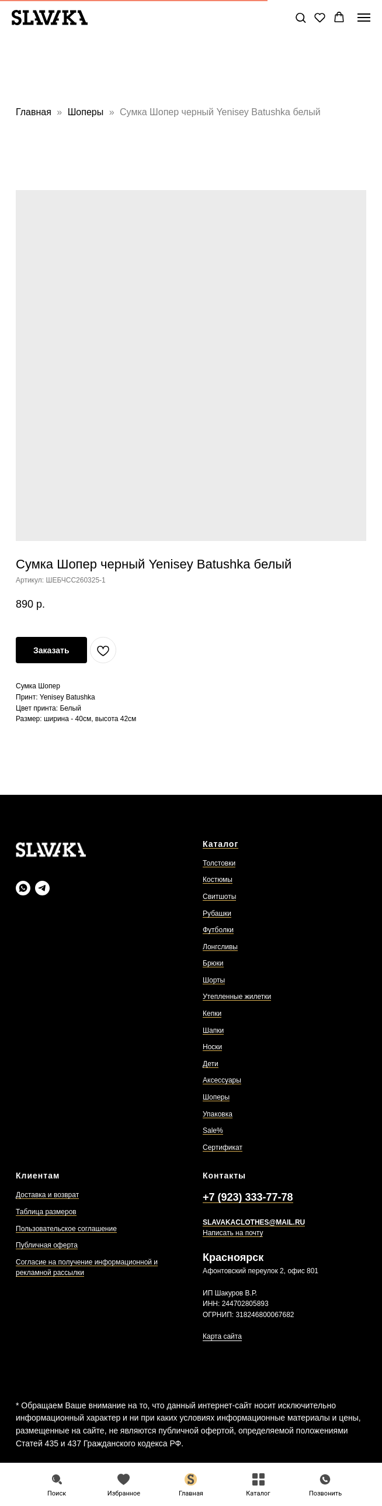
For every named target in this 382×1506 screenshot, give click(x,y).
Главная (33, 112)
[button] (300, 17)
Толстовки (219, 863)
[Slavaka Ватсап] (23, 888)
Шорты (214, 980)
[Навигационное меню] (363, 17)
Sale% (213, 1130)
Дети (210, 1064)
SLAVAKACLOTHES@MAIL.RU (254, 1222)
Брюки (213, 963)
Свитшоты (219, 896)
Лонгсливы (220, 947)
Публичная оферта (47, 1245)
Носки (212, 1047)
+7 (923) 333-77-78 (248, 1197)
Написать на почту (233, 1233)
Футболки (218, 930)
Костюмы (217, 880)
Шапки (213, 1030)
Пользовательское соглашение (66, 1229)
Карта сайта (222, 1336)
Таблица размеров (46, 1212)
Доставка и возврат (47, 1195)
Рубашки (217, 913)
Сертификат (222, 1147)
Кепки (212, 1013)
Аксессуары (222, 1080)
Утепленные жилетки (237, 996)
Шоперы (87, 112)
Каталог (220, 844)
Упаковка (217, 1114)
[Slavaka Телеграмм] (42, 888)
